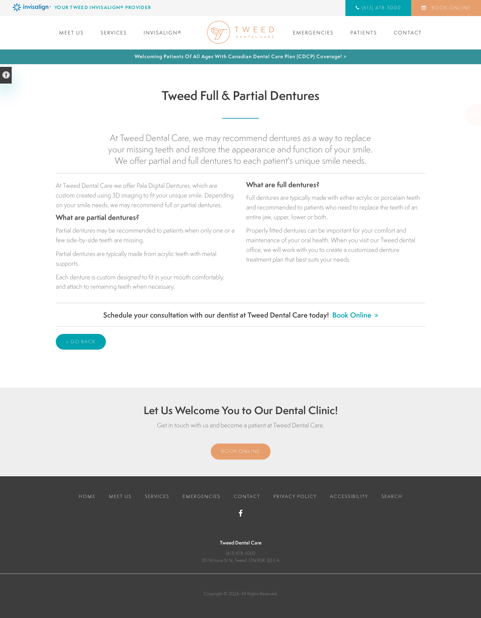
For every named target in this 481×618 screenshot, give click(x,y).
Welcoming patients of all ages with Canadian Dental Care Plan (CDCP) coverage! (238, 56)
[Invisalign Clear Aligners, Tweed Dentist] (125, 7)
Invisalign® (163, 32)
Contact (408, 32)
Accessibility (349, 496)
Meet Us (71, 32)
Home (87, 496)
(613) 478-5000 (381, 7)
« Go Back (81, 341)
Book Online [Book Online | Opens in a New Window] (450, 7)
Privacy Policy (295, 496)
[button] (451, 115)
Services (114, 32)
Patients (363, 32)
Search (392, 496)
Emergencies (313, 32)
